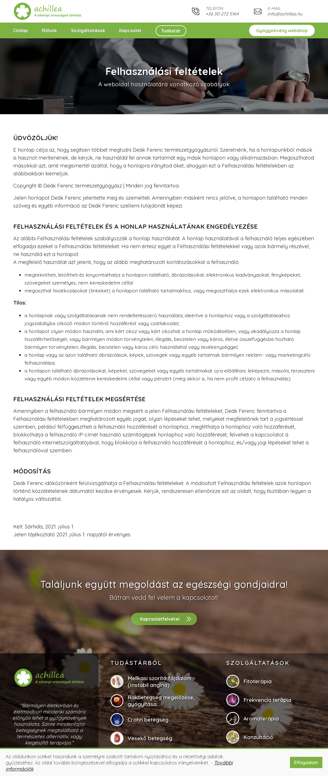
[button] (47, 11)
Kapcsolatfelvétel (159, 619)
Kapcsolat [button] (130, 30)
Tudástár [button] (171, 31)
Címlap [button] (20, 30)
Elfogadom (306, 762)
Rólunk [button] (49, 30)
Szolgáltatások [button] (88, 30)
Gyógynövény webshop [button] (282, 30)
